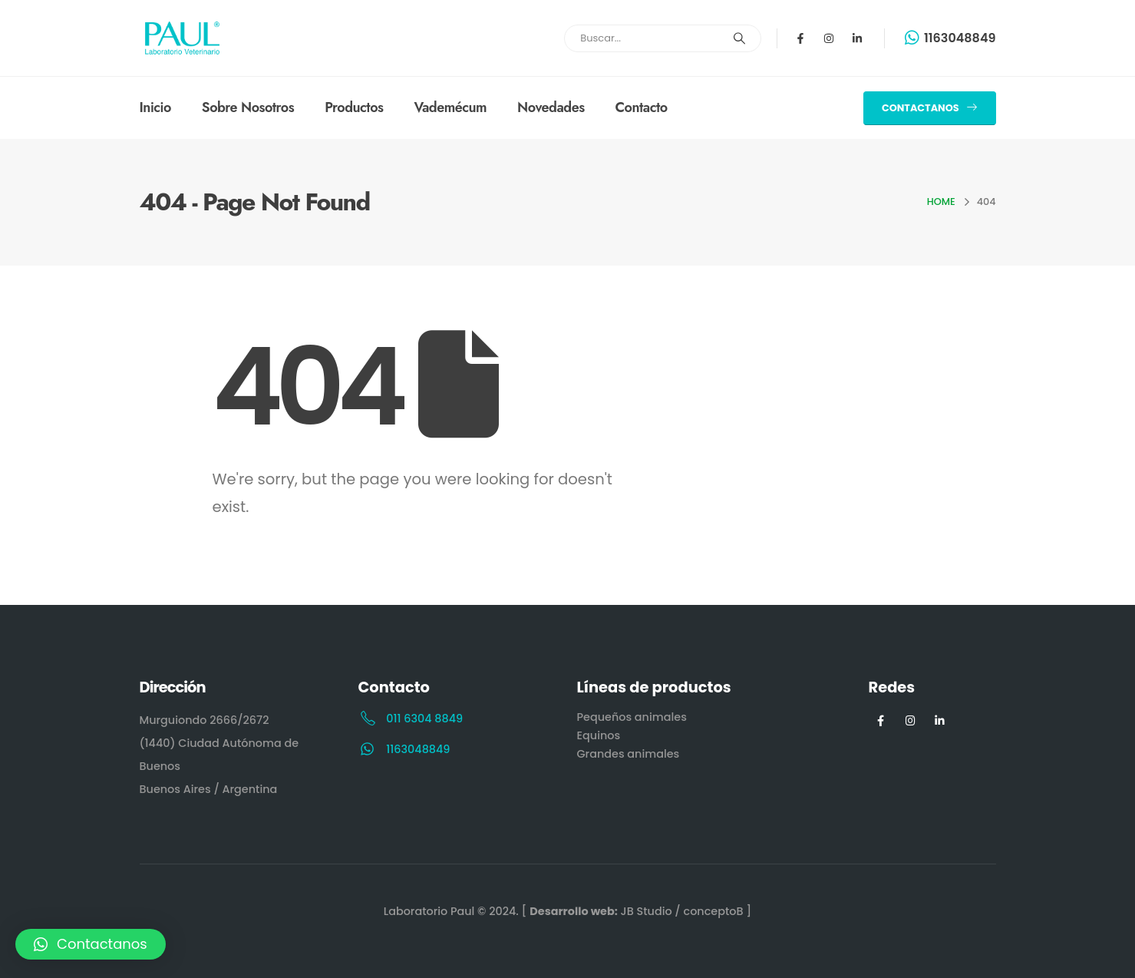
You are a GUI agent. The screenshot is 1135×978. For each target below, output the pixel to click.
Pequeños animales (632, 717)
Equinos (599, 735)
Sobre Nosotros (248, 107)
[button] (929, 108)
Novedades (550, 107)
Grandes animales (628, 754)
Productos (354, 107)
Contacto (641, 107)
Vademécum (450, 107)
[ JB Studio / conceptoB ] (637, 911)
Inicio (155, 107)
